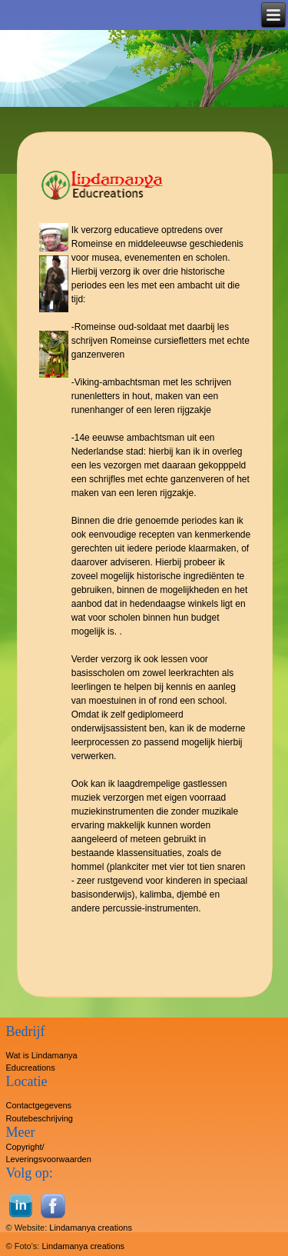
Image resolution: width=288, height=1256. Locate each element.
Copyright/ (25, 1146)
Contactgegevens (39, 1105)
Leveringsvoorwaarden (48, 1159)
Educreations (30, 1067)
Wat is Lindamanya (42, 1055)
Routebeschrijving (39, 1118)
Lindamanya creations (90, 1227)
